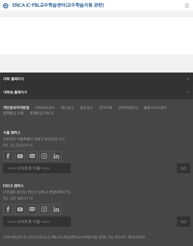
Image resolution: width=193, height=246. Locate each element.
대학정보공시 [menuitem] (45, 108)
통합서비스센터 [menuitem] (155, 108)
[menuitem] (16, 108)
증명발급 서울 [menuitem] (13, 113)
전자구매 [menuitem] (105, 108)
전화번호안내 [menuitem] (128, 108)
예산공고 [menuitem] (67, 108)
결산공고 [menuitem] (86, 108)
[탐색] (187, 6)
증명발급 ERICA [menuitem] (42, 113)
